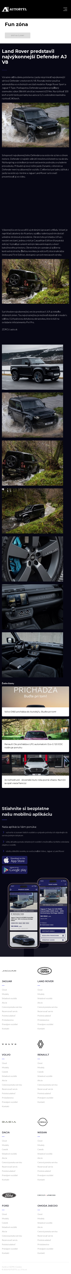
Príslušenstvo (8, 1020)
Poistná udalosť (8, 1015)
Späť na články (17, 35)
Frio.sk (24, 1269)
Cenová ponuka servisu (12, 1007)
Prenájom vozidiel (10, 1024)
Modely (5, 994)
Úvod (4, 989)
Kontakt (5, 1028)
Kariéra (5, 1267)
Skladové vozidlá (9, 998)
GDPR (11, 1267)
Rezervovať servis (9, 1011)
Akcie (4, 1002)
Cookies (19, 1267)
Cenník (5, 1072)
